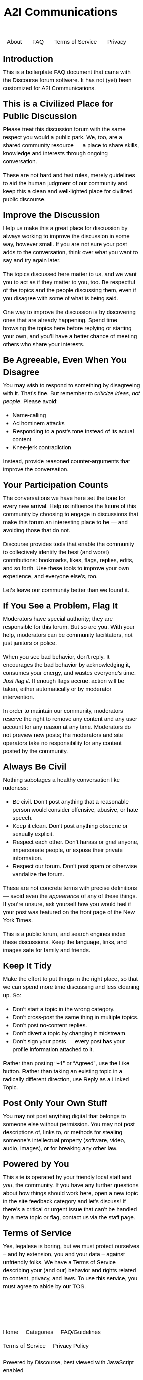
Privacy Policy (70, 1345)
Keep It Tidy (27, 965)
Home (10, 1332)
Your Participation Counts (55, 485)
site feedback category (47, 1201)
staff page (121, 1217)
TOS (78, 1286)
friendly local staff (98, 1177)
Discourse (47, 1362)
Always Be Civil (34, 766)
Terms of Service (75, 41)
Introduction (28, 59)
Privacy (116, 41)
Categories (39, 1332)
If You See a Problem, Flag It (60, 605)
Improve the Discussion (51, 215)
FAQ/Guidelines (81, 1332)
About (14, 41)
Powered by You (36, 1164)
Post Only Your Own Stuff (55, 1103)
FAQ (38, 41)
